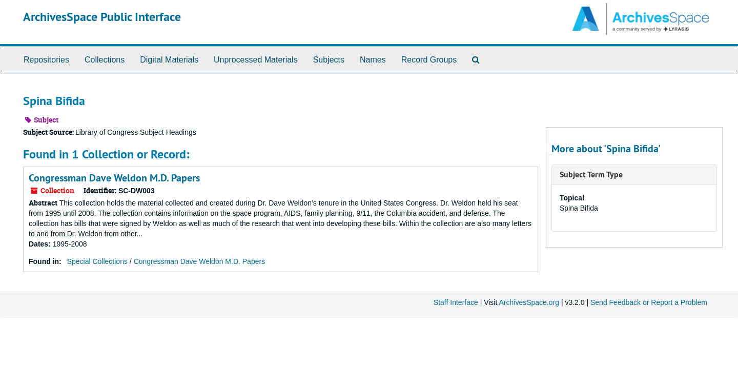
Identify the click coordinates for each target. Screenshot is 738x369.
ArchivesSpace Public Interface (102, 17)
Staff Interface (456, 302)
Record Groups (429, 59)
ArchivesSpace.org (529, 302)
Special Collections (97, 261)
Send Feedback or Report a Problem (648, 302)
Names (373, 59)
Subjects (328, 59)
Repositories (46, 59)
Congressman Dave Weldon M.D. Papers (114, 177)
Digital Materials (169, 59)
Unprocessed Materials (256, 59)
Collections (105, 59)
